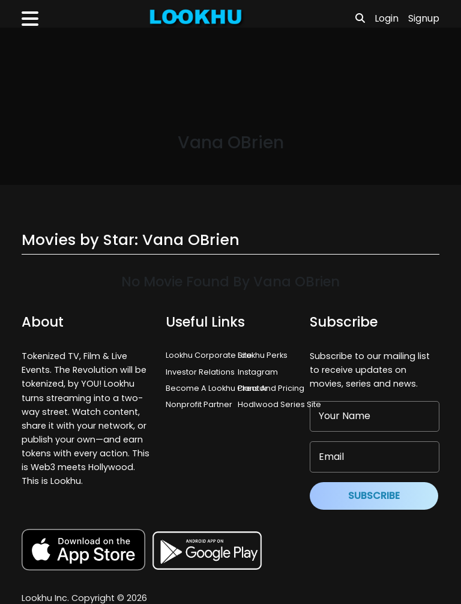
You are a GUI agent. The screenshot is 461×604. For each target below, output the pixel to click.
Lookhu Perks (263, 355)
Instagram (258, 372)
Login (387, 18)
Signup (423, 18)
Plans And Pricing (271, 388)
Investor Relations (200, 372)
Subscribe (374, 496)
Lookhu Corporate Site (211, 355)
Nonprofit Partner (199, 404)
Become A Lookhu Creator (217, 388)
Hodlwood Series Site (279, 404)
